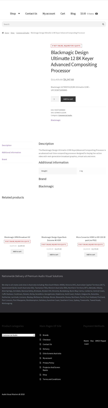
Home (7, 33)
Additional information (11, 152)
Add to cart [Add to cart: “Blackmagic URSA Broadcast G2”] (17, 251)
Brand (4, 159)
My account (49, 13)
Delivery (46, 349)
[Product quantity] (55, 99)
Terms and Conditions (52, 379)
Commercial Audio (22, 33)
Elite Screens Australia (52, 353)
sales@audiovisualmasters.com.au (29, 2)
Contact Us (31, 13)
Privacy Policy (48, 363)
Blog (73, 13)
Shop (13, 13)
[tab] (17, 145)
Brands (46, 335)
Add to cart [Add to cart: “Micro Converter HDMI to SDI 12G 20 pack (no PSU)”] (91, 254)
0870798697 (6, 2)
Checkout (47, 339)
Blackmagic (55, 120)
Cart (63, 13)
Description (6, 145)
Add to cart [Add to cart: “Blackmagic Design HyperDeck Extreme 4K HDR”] (54, 254)
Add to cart (68, 99)
